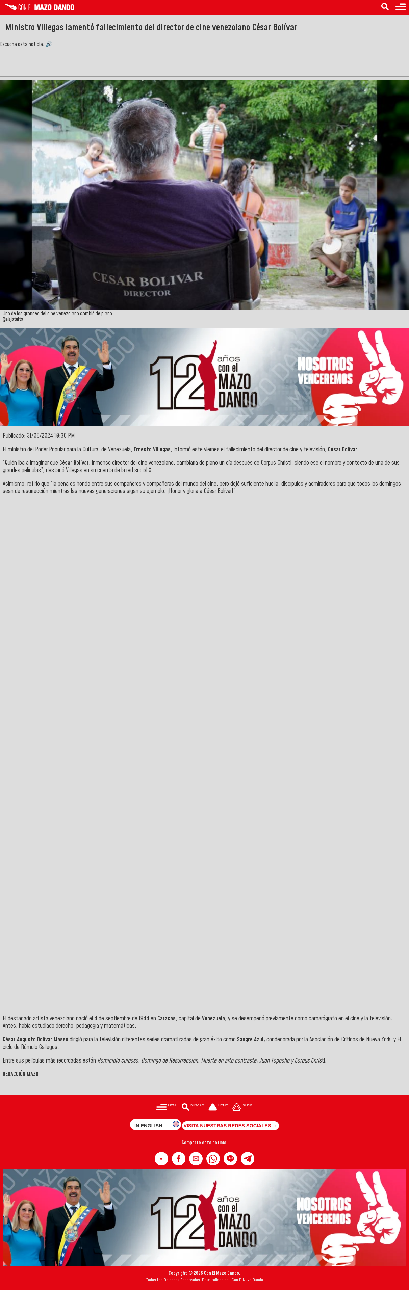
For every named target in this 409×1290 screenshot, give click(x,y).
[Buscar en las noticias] (385, 7)
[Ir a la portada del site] (218, 1107)
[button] (161, 1158)
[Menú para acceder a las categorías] (400, 7)
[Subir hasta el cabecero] (242, 1107)
